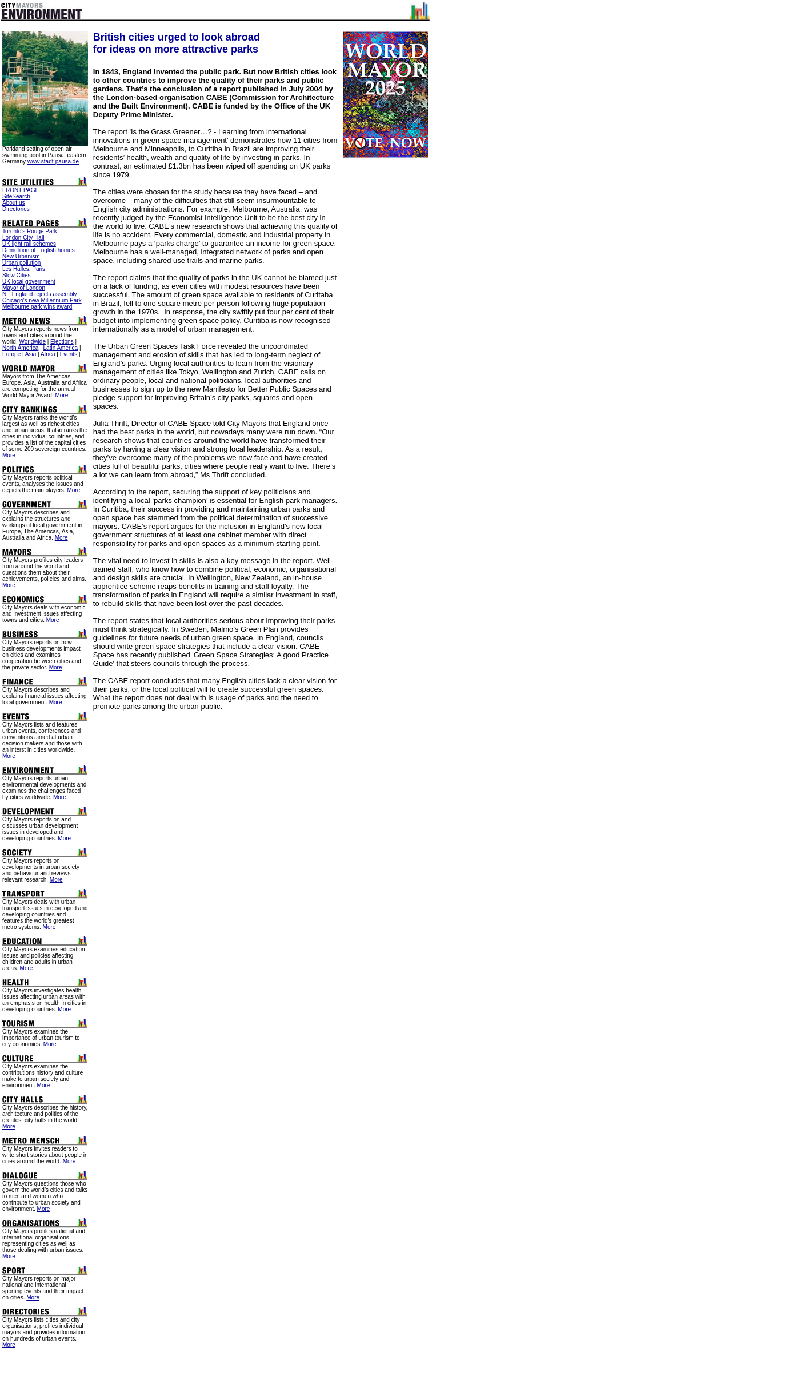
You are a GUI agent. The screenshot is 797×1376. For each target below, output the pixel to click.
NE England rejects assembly (39, 294)
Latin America (60, 348)
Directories (16, 209)
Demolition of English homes (38, 250)
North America (20, 348)
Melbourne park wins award (37, 307)
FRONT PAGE (20, 190)
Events (69, 354)
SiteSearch (16, 196)
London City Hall (23, 237)
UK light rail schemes (29, 244)
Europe (11, 354)
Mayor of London (23, 288)
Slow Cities (16, 275)
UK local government (28, 281)
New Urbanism (21, 256)
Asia (30, 354)
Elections (62, 341)
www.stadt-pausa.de (53, 161)
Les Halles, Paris (23, 269)
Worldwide (32, 341)
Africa (48, 354)
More (61, 395)
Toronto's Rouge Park (29, 231)
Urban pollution (21, 263)
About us (13, 203)
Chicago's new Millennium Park (42, 300)
